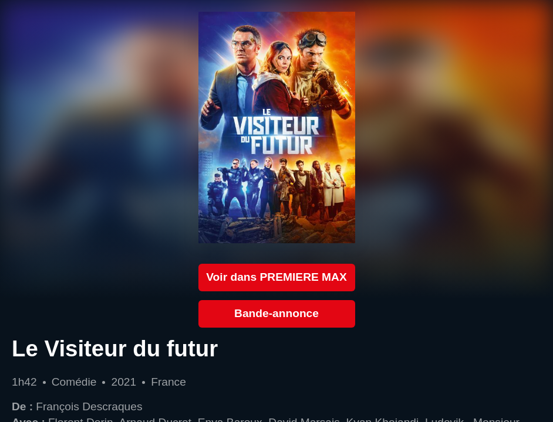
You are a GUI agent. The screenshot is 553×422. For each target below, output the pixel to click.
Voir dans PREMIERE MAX (276, 277)
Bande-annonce (276, 313)
